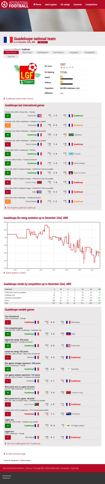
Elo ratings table (39, 468)
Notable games (42, 52)
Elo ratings (65, 4)
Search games (51, 4)
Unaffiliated (16, 49)
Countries (78, 4)
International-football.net (7, 477)
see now (42, 42)
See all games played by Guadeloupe (21, 207)
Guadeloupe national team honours (19, 98)
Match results (27, 52)
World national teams (52, 468)
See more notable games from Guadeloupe (23, 443)
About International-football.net (13, 468)
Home (38, 4)
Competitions (91, 4)
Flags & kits (11, 56)
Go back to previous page (15, 453)
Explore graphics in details (16, 272)
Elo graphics (74, 52)
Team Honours (58, 52)
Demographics (90, 52)
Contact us (28, 468)
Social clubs (75, 468)
